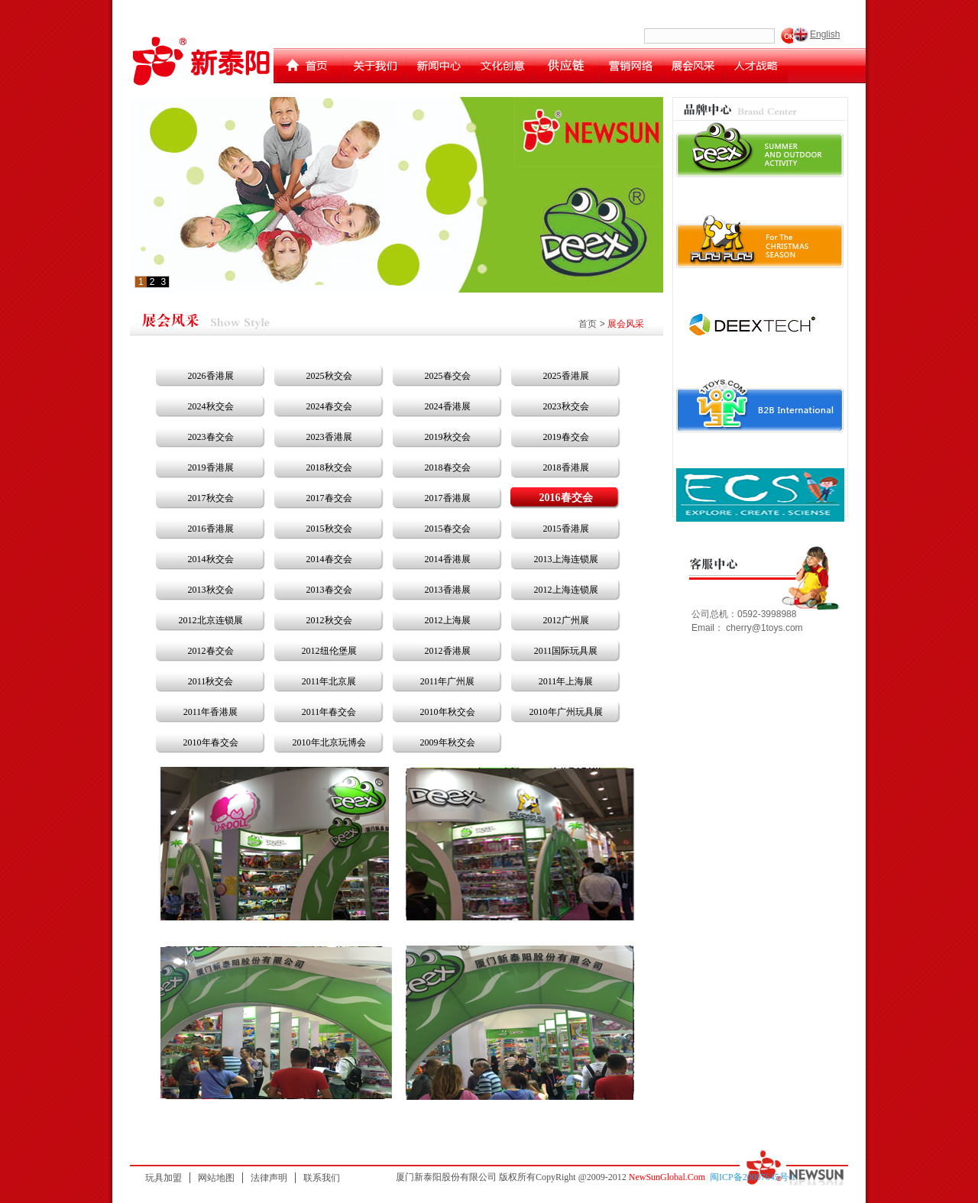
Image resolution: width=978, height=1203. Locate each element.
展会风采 (625, 324)
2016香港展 (211, 528)
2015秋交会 (329, 528)
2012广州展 (566, 620)
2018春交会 (448, 467)
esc (760, 495)
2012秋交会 (329, 620)
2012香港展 (448, 650)
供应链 (566, 65)
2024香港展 (448, 406)
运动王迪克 (760, 323)
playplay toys (760, 241)
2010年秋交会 (447, 712)
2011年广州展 (447, 681)
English (825, 34)
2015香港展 (566, 528)
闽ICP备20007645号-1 (753, 1177)
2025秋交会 (329, 375)
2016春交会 (566, 497)
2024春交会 (329, 406)
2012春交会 (211, 650)
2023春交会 (211, 437)
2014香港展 (448, 559)
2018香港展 (566, 467)
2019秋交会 (448, 437)
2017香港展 (448, 498)
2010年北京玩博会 (329, 742)
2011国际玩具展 (566, 650)
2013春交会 (329, 589)
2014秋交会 (211, 559)
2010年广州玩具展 (566, 712)
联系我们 (321, 1177)
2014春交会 (329, 559)
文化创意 (501, 65)
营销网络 (631, 65)
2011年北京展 (329, 681)
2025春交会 (448, 375)
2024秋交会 (211, 406)
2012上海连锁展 (566, 589)
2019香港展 (211, 467)
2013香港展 (448, 589)
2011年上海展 (566, 681)
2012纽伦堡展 (329, 650)
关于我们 (374, 65)
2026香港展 (211, 375)
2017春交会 (329, 498)
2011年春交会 (329, 712)
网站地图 (216, 1177)
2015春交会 (448, 528)
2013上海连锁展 (566, 559)
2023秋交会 (566, 406)
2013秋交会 (211, 589)
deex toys (760, 150)
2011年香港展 (210, 712)
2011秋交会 (211, 681)
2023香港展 (329, 437)
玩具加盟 (163, 1177)
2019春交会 (566, 437)
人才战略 (757, 65)
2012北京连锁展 (211, 620)
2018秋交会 (329, 467)
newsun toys (760, 405)
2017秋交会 (211, 498)
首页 (309, 65)
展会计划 (694, 65)
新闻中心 (437, 65)
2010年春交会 (210, 742)
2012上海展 (448, 620)
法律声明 (269, 1177)
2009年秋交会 (447, 742)
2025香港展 (566, 375)
